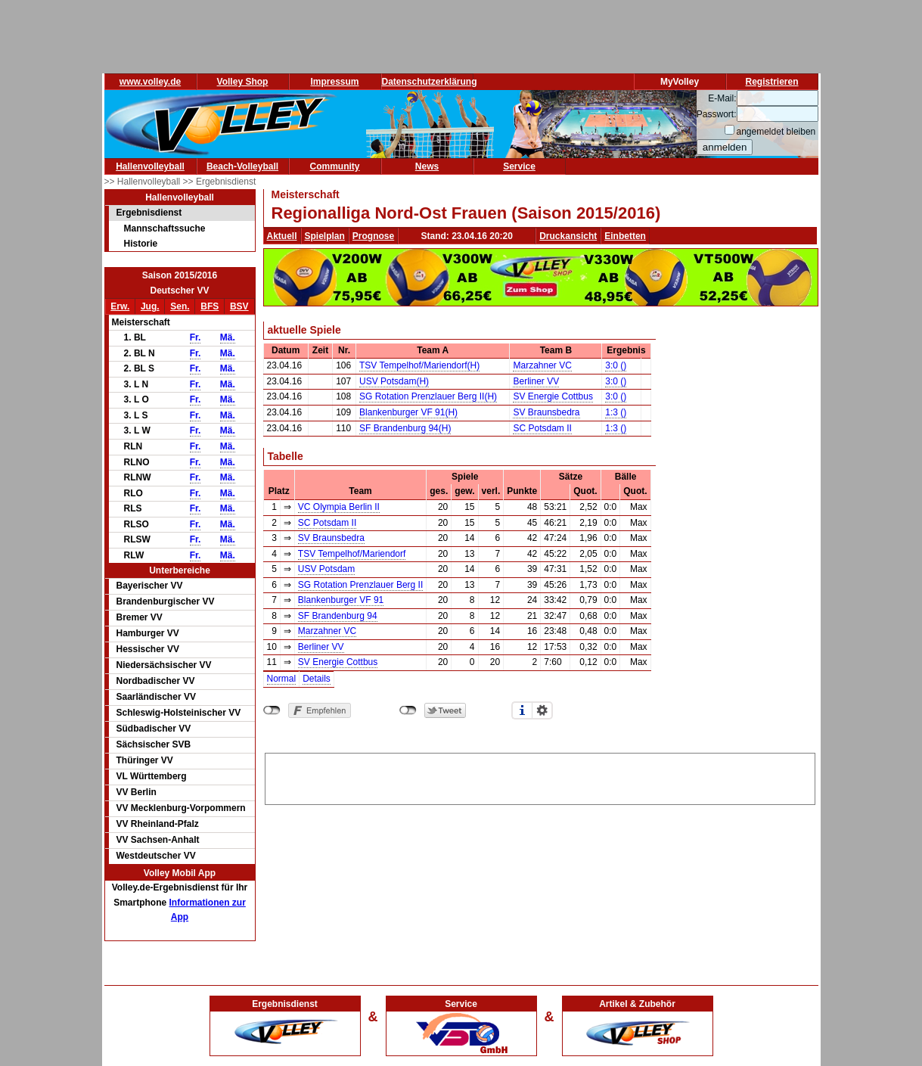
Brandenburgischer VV (165, 601)
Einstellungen (542, 710)
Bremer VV (139, 617)
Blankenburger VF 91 (340, 600)
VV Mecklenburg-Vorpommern (181, 808)
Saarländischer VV (156, 697)
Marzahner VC (542, 365)
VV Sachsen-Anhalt (158, 839)
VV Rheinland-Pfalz (157, 824)
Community (335, 166)
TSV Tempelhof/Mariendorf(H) (419, 365)
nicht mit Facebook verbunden (272, 710)
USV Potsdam (326, 569)
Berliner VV (536, 381)
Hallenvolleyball (150, 166)
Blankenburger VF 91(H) (408, 412)
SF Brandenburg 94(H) (405, 428)
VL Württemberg (151, 776)
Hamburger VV (147, 633)
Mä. (227, 337)
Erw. (119, 306)
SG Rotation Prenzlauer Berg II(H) (428, 396)
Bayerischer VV (149, 585)
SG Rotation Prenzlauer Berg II (360, 585)
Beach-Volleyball (242, 166)
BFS (209, 306)
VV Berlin (136, 792)
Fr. (195, 337)
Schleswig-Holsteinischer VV (178, 712)
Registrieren (771, 81)
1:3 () (615, 412)
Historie (141, 243)
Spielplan (325, 236)
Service (519, 166)
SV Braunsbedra (546, 412)
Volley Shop (243, 81)
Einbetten (625, 236)
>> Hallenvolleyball (143, 181)
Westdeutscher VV (156, 855)
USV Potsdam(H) (394, 381)
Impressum (334, 81)
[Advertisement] (540, 776)
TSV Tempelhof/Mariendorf (352, 554)
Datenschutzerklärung (429, 81)
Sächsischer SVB (153, 744)
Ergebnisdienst (149, 212)
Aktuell (282, 236)
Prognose (373, 236)
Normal (281, 678)
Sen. (179, 306)
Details (317, 678)
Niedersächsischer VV (164, 665)
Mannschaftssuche (165, 228)
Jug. (150, 306)
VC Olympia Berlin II (339, 507)
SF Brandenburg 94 (337, 616)
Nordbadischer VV (155, 681)
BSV (239, 306)
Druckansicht (568, 236)
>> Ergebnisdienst (219, 181)
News (427, 166)
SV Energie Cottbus (552, 396)
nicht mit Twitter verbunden (408, 710)
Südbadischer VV (153, 728)
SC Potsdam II (542, 428)
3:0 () (615, 365)
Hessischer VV (147, 649)
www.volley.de (150, 81)
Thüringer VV (144, 760)
